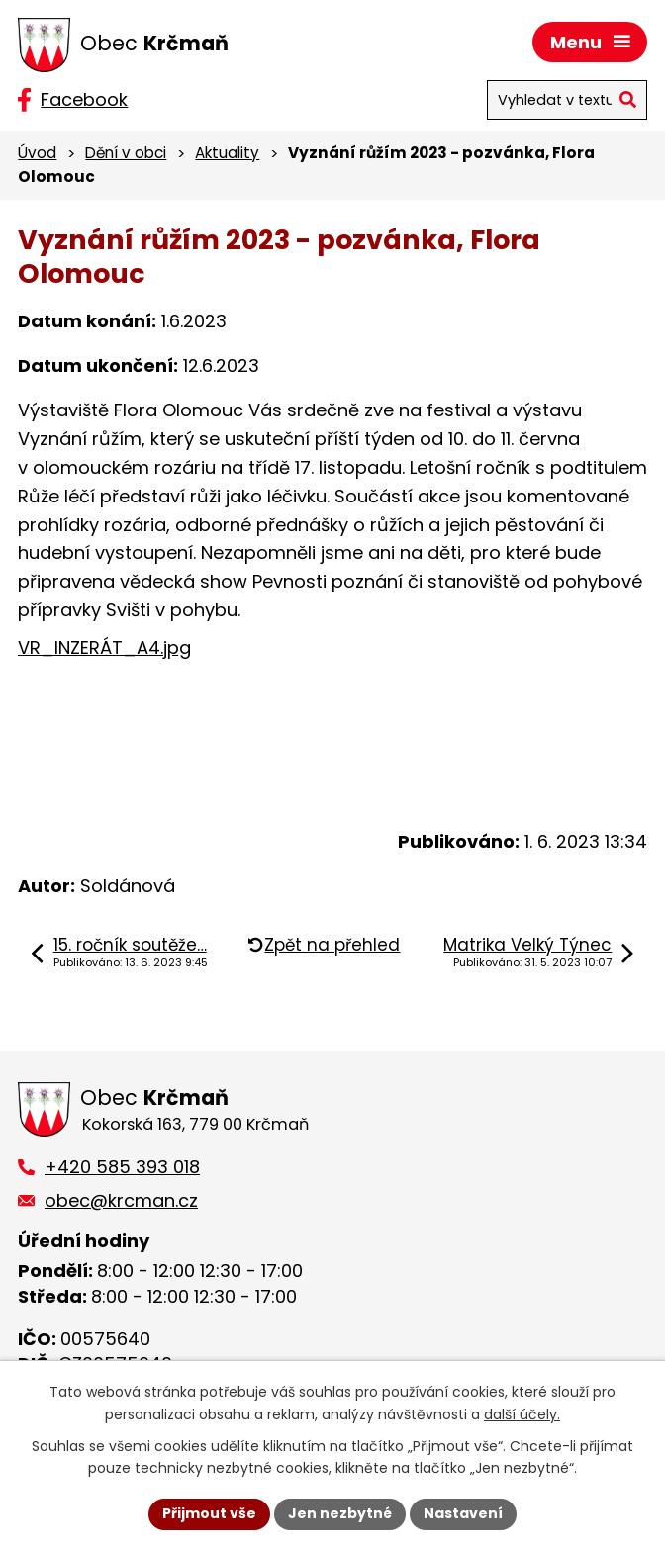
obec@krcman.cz (121, 1200)
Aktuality (227, 152)
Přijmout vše (209, 1513)
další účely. (522, 1414)
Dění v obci (125, 152)
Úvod (37, 152)
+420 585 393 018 (122, 1166)
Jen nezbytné (340, 1513)
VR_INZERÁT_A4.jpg (104, 647)
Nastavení (463, 1513)
